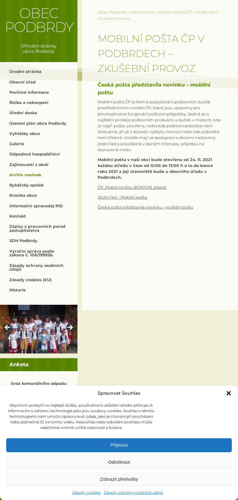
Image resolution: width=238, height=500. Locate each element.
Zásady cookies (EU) (30, 279)
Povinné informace (29, 92)
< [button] (7, 327)
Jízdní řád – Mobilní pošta (122, 197)
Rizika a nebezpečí (28, 102)
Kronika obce (23, 195)
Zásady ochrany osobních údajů (133, 492)
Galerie (16, 144)
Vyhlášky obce (24, 133)
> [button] (69, 327)
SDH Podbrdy (23, 240)
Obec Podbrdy (39, 20)
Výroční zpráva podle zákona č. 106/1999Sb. (31, 253)
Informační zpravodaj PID (36, 206)
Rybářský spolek (26, 185)
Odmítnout (119, 462)
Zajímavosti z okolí (28, 164)
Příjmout (119, 445)
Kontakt (17, 216)
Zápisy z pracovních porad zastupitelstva (37, 228)
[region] (38, 329)
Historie (17, 290)
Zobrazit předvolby (119, 479)
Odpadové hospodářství (34, 154)
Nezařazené (143, 12)
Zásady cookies (86, 492)
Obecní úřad (22, 82)
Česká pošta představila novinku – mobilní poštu (145, 207)
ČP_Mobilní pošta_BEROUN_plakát (132, 187)
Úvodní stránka (25, 71)
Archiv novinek (25, 175)
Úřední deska (23, 112)
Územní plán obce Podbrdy (37, 123)
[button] (229, 393)
